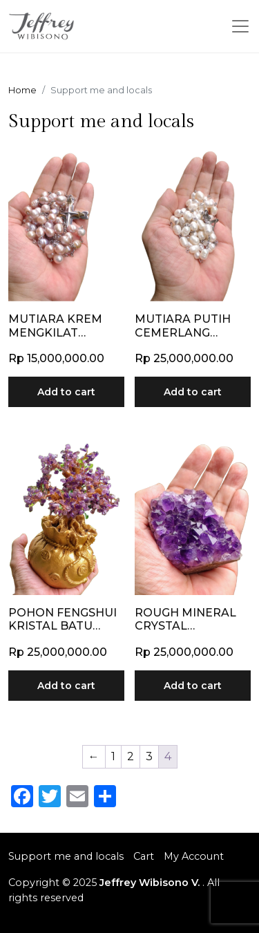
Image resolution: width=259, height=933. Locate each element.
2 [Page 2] (130, 756)
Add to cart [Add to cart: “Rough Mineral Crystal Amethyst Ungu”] (193, 685)
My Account (194, 856)
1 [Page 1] (113, 756)
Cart (143, 856)
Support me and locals (66, 856)
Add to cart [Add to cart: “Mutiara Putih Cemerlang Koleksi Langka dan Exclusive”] (193, 392)
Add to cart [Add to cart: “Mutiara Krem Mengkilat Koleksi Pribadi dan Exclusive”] (66, 392)
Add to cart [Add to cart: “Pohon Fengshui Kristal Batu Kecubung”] (66, 685)
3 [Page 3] (149, 756)
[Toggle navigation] (240, 26)
